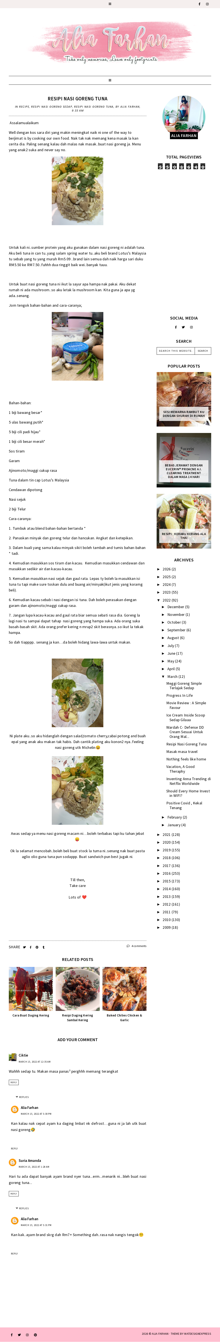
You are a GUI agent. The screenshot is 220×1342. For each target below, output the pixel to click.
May (171, 661)
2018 (167, 857)
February (175, 817)
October (174, 622)
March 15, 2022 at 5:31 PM (36, 1225)
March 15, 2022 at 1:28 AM (34, 1166)
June (171, 653)
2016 (167, 873)
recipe (24, 107)
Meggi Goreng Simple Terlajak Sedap (184, 686)
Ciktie (23, 1055)
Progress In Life (179, 695)
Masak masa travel (182, 751)
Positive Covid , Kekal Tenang (184, 805)
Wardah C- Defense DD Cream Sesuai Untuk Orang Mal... (185, 732)
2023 (167, 592)
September (176, 629)
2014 (167, 888)
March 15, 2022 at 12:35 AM (35, 1061)
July (171, 645)
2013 (167, 896)
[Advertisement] (184, 242)
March (173, 676)
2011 (167, 911)
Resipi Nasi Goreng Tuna (77, 98)
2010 (167, 919)
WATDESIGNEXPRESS (197, 1334)
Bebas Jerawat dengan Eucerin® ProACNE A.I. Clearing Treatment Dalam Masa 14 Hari (184, 471)
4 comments (137, 946)
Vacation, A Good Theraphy (180, 769)
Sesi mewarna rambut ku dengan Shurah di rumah (184, 414)
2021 (167, 834)
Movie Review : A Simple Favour (186, 705)
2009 (167, 927)
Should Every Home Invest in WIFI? (188, 793)
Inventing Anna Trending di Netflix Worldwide (188, 781)
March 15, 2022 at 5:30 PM (36, 1113)
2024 (167, 584)
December (176, 606)
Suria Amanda (30, 1160)
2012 (167, 904)
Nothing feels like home (186, 759)
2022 (167, 600)
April (171, 668)
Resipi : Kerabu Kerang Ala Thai (184, 536)
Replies (24, 1097)
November (176, 614)
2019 (167, 849)
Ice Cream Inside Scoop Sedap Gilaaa (185, 717)
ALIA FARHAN (160, 1334)
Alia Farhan (29, 1107)
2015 (167, 881)
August (173, 637)
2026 (167, 569)
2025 (167, 576)
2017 (167, 865)
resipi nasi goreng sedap (51, 107)
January (174, 824)
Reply (14, 1082)
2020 (167, 842)
